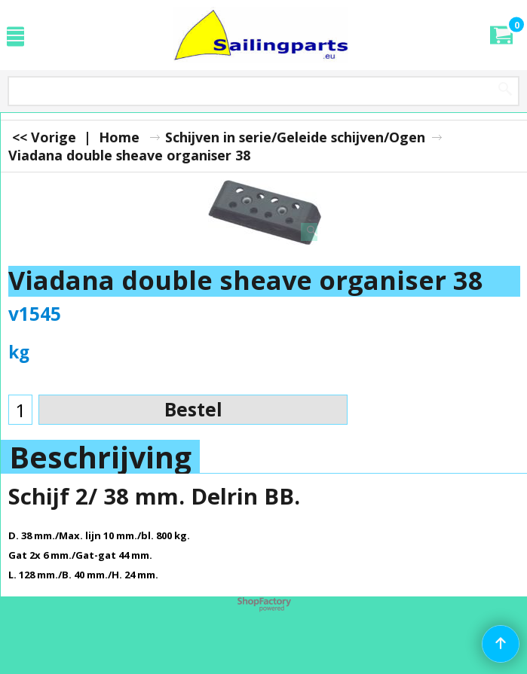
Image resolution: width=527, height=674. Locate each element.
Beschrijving (100, 457)
